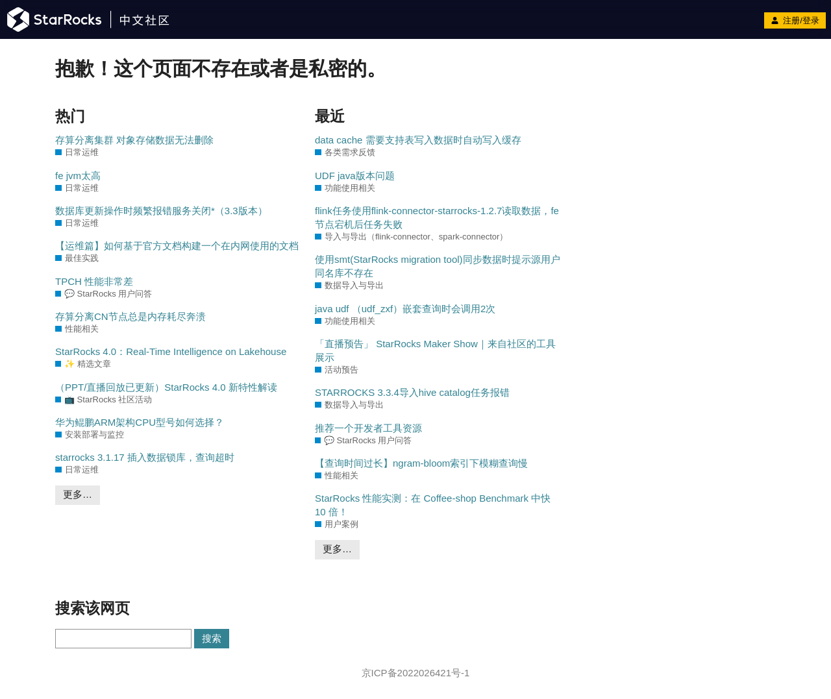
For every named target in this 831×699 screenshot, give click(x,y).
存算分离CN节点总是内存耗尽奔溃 (130, 316)
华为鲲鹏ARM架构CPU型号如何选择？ (139, 422)
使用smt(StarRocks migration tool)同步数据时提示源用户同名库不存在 (437, 266)
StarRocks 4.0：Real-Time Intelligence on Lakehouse (170, 351)
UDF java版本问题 (355, 175)
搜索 (211, 638)
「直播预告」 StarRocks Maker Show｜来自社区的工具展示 (435, 350)
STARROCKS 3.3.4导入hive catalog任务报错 (412, 392)
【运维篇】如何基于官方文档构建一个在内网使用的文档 (177, 245)
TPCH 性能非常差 (94, 281)
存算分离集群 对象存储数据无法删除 (134, 139)
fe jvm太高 (78, 175)
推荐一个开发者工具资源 (368, 428)
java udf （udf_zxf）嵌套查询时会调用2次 (405, 308)
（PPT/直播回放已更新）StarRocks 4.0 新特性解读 (166, 387)
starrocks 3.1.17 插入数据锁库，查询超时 (144, 457)
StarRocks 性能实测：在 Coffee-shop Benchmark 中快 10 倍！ (433, 505)
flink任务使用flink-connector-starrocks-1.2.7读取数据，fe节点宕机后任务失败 (437, 217)
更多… (77, 494)
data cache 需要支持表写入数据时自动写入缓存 (418, 139)
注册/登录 (795, 20)
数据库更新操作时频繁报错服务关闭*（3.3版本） (161, 210)
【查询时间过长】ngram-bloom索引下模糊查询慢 (421, 463)
